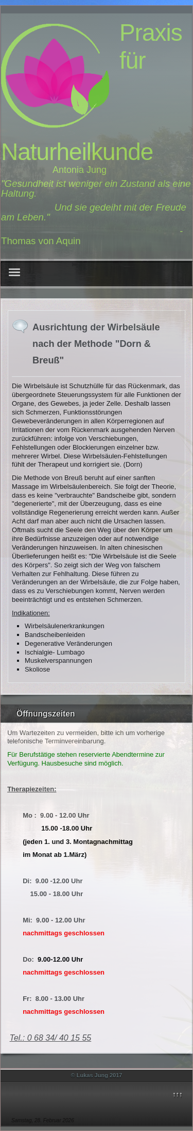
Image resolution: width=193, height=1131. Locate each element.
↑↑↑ (177, 1094)
